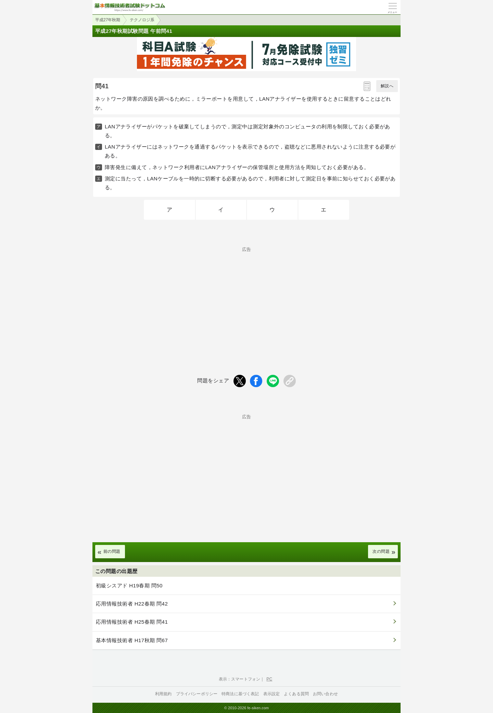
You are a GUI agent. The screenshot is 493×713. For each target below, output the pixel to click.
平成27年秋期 (107, 19)
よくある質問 (296, 693)
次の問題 (381, 551)
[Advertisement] (246, 299)
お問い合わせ (325, 693)
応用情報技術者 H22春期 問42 (132, 604)
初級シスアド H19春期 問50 (129, 585)
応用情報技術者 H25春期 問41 (132, 622)
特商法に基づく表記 (240, 693)
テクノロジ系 (142, 19)
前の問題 (112, 551)
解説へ (387, 86)
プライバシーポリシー (197, 693)
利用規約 (163, 693)
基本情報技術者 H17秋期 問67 (132, 640)
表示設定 (271, 693)
